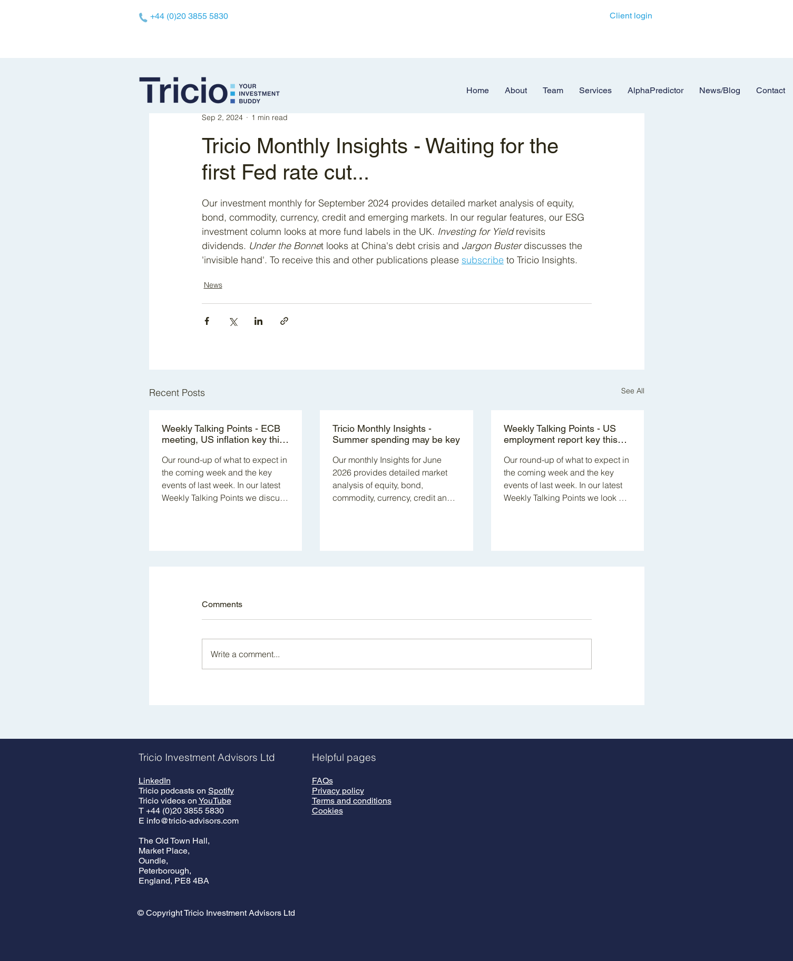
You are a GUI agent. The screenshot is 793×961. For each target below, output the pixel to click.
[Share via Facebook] (207, 321)
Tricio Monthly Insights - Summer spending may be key (396, 434)
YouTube (215, 801)
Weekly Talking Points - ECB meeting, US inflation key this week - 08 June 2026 (223, 434)
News (213, 285)
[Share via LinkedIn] (258, 321)
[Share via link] (284, 321)
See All (632, 390)
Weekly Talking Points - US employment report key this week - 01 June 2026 (561, 434)
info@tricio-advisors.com (192, 821)
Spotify (221, 791)
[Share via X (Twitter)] (233, 321)
